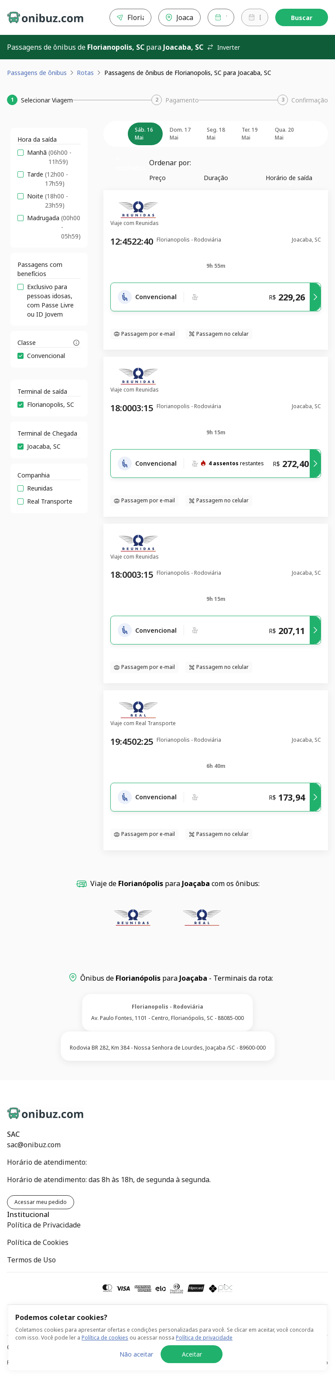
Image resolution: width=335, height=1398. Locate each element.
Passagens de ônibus (37, 72)
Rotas (85, 72)
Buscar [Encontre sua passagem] (301, 18)
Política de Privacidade (44, 1225)
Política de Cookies (37, 1242)
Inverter (223, 47)
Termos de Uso (31, 1260)
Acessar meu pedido (40, 1202)
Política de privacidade (204, 1390)
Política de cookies (105, 1390)
